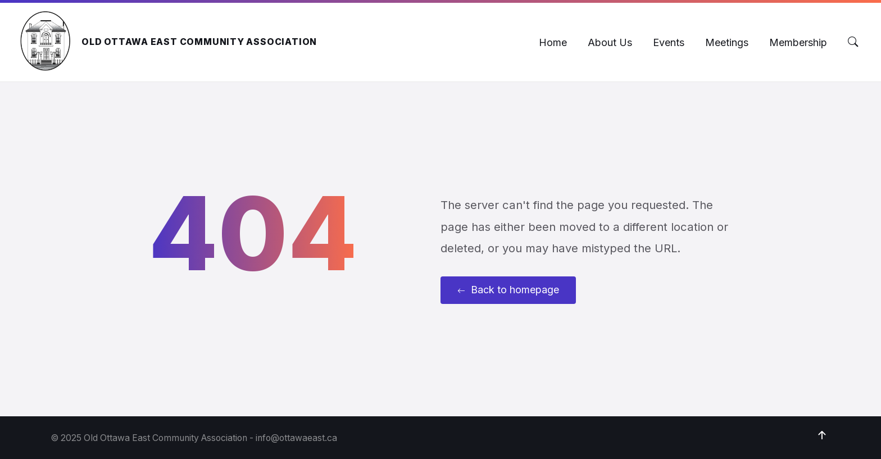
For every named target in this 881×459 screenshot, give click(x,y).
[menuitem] (553, 42)
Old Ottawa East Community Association (199, 42)
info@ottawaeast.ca (296, 438)
